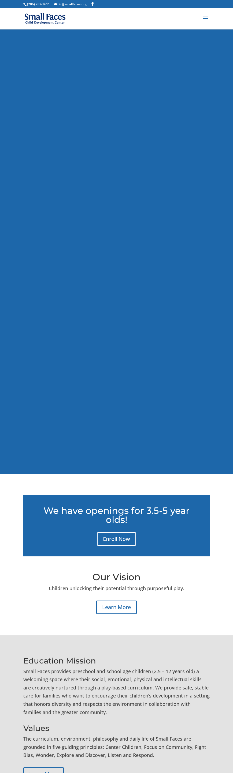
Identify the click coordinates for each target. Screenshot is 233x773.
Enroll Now (116, 538)
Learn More (116, 607)
